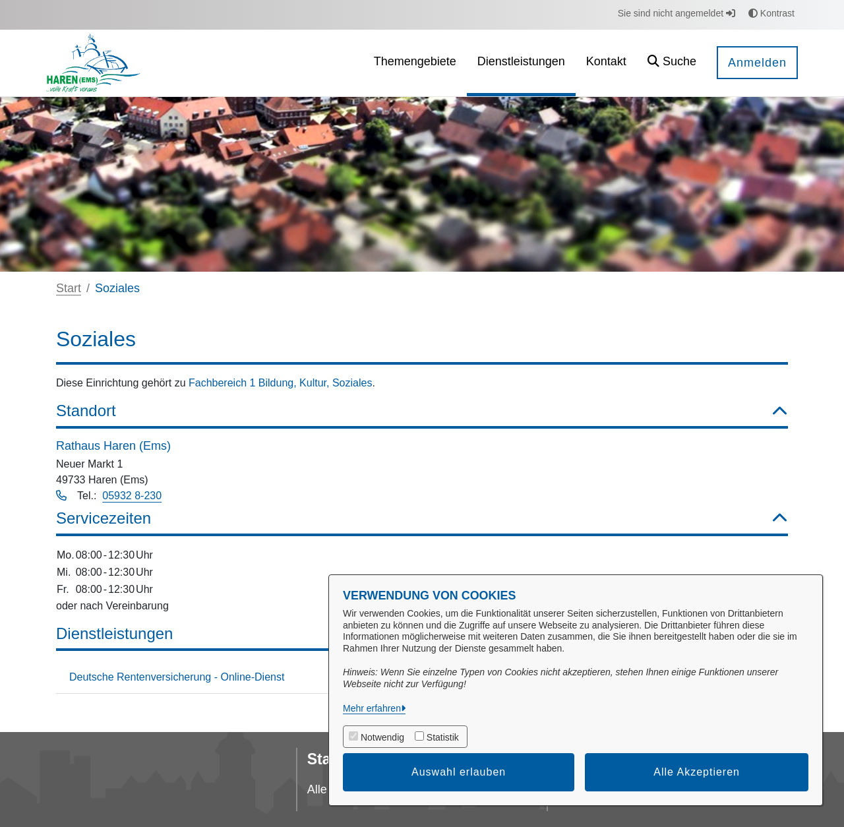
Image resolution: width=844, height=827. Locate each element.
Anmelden (757, 62)
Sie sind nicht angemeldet (676, 13)
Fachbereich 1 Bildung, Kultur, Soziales (280, 382)
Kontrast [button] (771, 13)
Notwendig (382, 737)
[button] (672, 63)
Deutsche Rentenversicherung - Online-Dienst (176, 677)
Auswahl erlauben (458, 772)
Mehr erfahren (372, 708)
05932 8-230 (132, 495)
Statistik (443, 737)
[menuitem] (415, 63)
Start (68, 288)
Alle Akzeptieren (696, 772)
